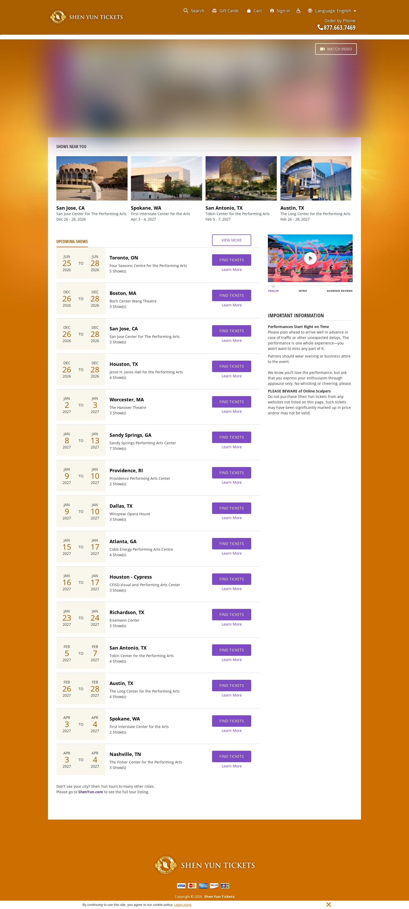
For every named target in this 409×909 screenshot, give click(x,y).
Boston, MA (123, 293)
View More (231, 240)
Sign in (280, 10)
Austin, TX (121, 683)
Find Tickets (231, 260)
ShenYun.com (90, 791)
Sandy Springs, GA (130, 435)
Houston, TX (124, 364)
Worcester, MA (127, 399)
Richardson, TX (127, 612)
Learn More (232, 269)
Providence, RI (126, 470)
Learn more (182, 905)
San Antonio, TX (128, 648)
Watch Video (336, 49)
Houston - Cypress (131, 577)
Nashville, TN (125, 754)
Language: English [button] (332, 10)
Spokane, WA (125, 719)
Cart (254, 10)
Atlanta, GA (123, 541)
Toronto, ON (124, 257)
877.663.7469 (336, 27)
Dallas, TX (121, 506)
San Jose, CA (124, 328)
